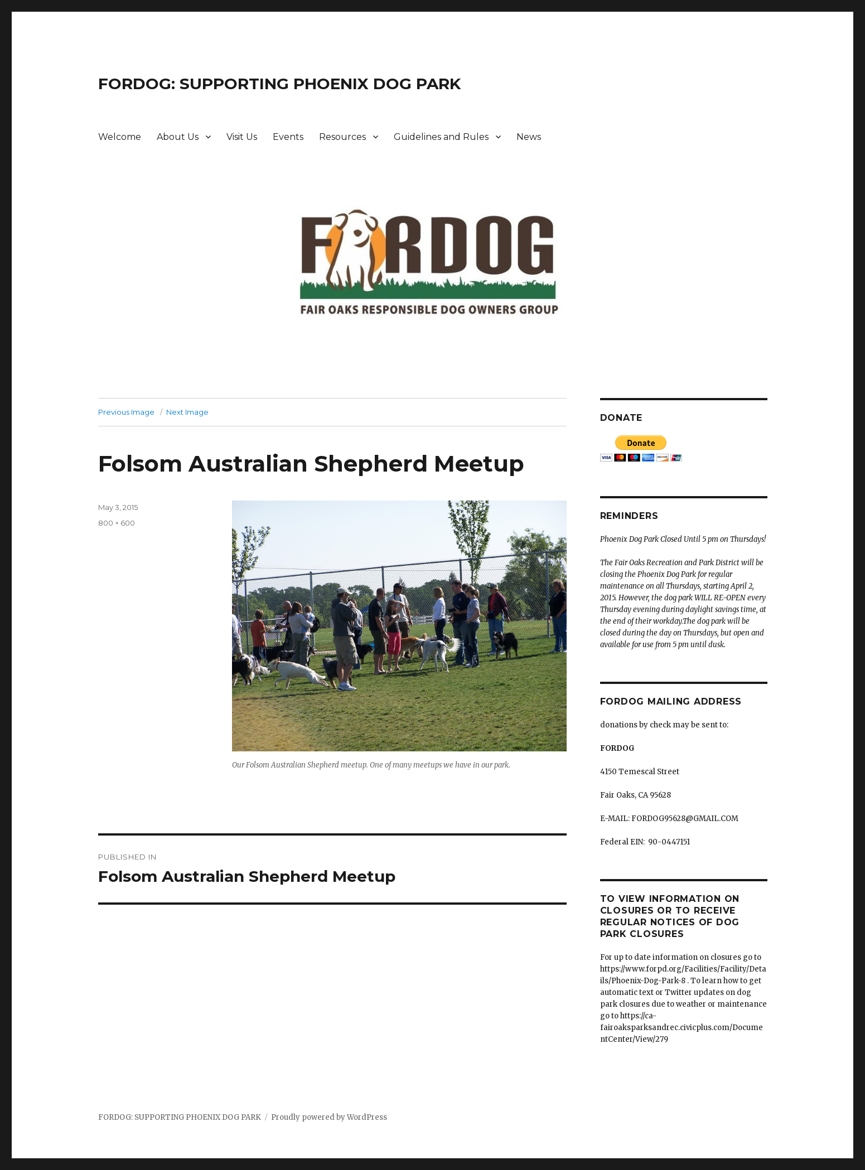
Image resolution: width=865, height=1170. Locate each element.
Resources (342, 137)
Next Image (187, 411)
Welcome (119, 137)
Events (288, 137)
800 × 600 (116, 522)
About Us (178, 137)
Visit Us (241, 137)
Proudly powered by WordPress (329, 1117)
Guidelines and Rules (441, 137)
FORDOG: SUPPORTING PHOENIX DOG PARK (279, 83)
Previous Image (126, 411)
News (528, 137)
